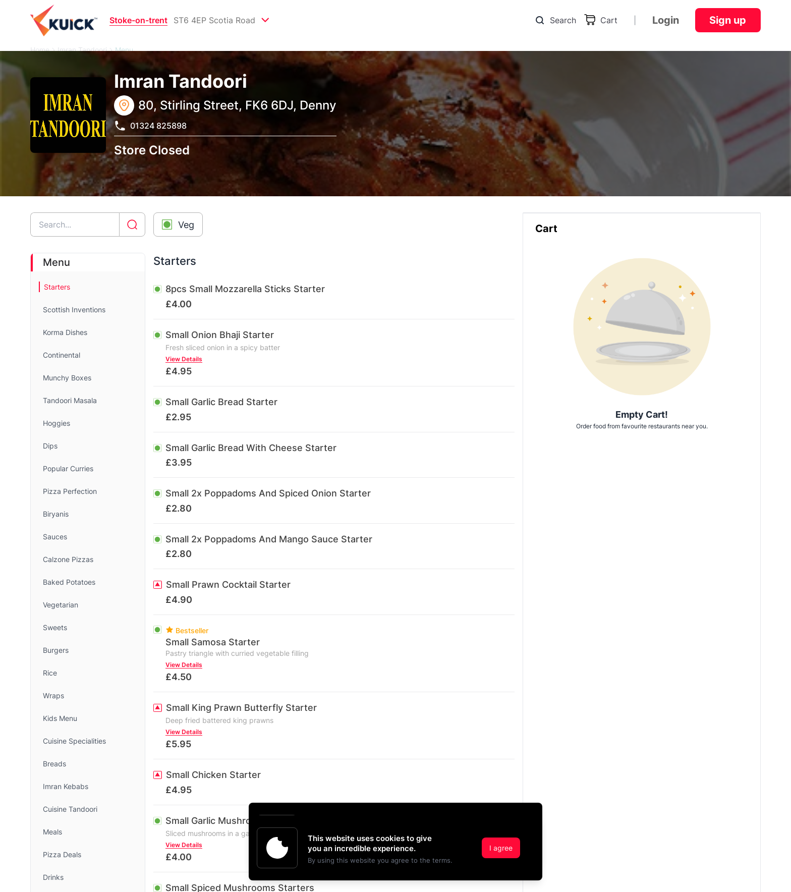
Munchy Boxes (67, 377)
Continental (61, 355)
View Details (183, 359)
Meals (52, 831)
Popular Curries (68, 468)
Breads (54, 763)
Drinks (53, 877)
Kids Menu (60, 718)
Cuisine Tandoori (70, 809)
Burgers (56, 650)
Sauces (55, 536)
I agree (501, 848)
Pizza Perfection (70, 491)
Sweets (55, 627)
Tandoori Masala (70, 400)
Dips (50, 445)
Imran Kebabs (65, 786)
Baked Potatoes (69, 582)
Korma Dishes (65, 332)
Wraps (53, 695)
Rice (50, 672)
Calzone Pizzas (68, 559)
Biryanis (56, 514)
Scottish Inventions (74, 309)
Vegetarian (60, 604)
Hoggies (56, 423)
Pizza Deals (62, 854)
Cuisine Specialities (74, 741)
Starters (57, 287)
